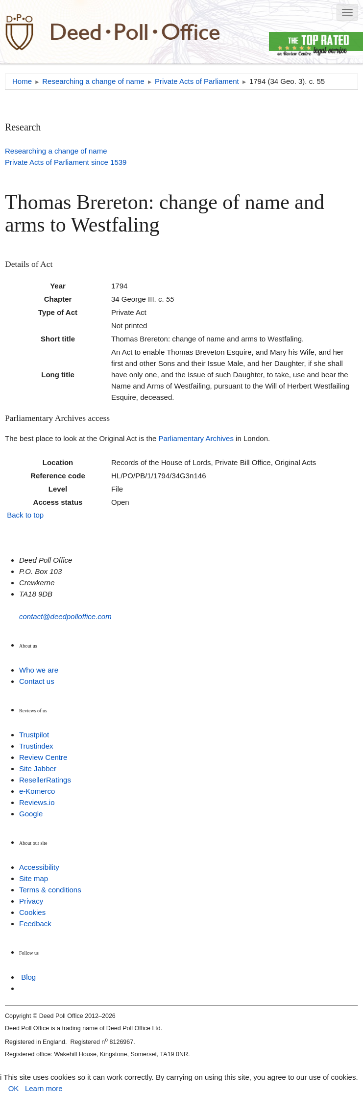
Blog (28, 977)
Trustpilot (34, 734)
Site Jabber (37, 768)
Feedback (35, 923)
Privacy (31, 901)
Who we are (38, 670)
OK (13, 1088)
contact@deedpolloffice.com (65, 616)
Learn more (44, 1088)
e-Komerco (37, 791)
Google (31, 813)
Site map (33, 878)
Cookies (32, 912)
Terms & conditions (50, 890)
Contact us (36, 681)
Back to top (25, 515)
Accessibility (39, 867)
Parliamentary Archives (196, 438)
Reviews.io (37, 802)
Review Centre (43, 757)
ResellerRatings (45, 780)
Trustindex (36, 746)
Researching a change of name (56, 151)
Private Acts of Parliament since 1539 (65, 162)
